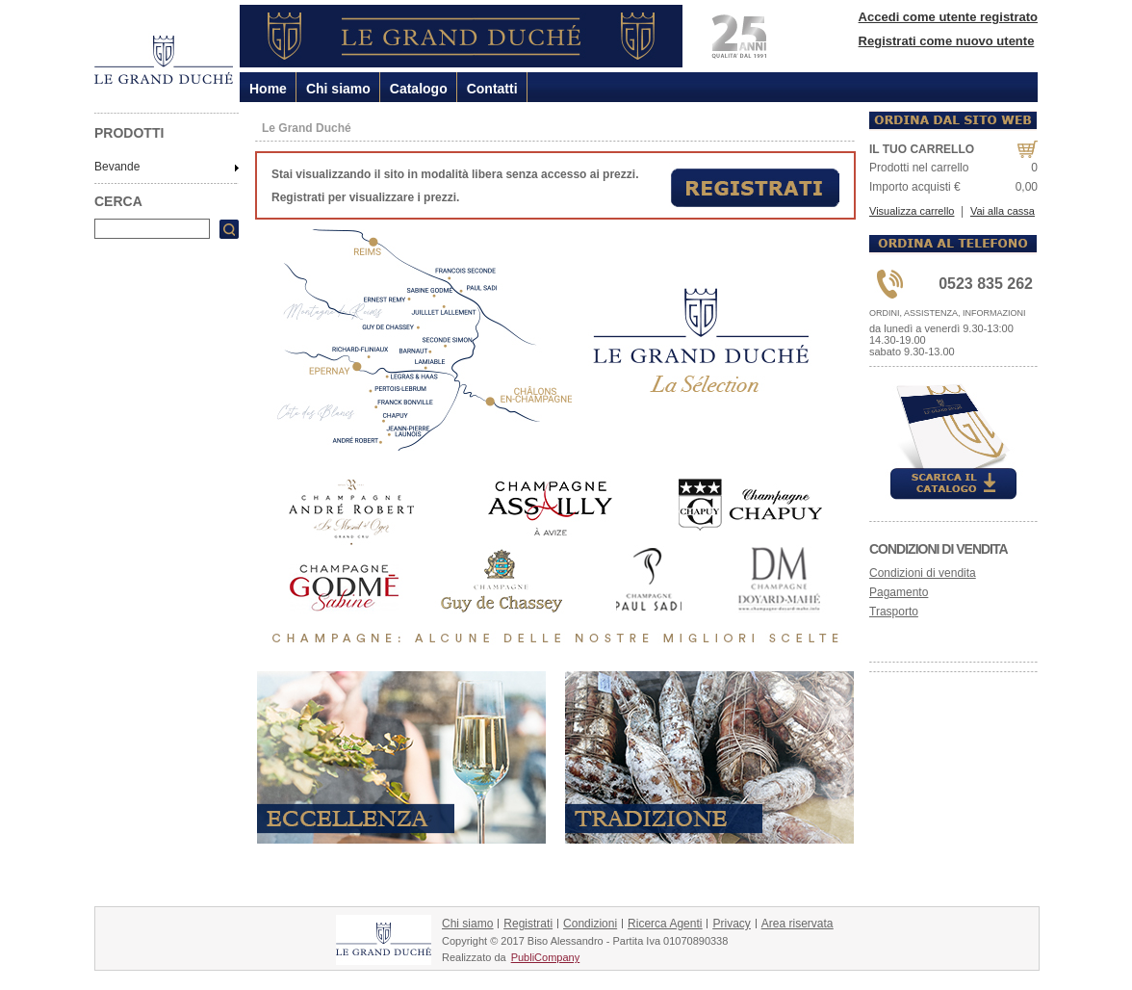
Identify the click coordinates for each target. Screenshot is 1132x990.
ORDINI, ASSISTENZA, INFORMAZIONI (947, 313)
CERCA (118, 201)
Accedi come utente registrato (948, 17)
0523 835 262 (986, 283)
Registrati (528, 923)
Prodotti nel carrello (918, 167)
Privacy (731, 923)
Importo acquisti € (915, 187)
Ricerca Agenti (665, 923)
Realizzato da (474, 957)
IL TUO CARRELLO (921, 149)
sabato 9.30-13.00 (912, 351)
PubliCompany (545, 957)
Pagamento (898, 592)
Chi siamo (338, 88)
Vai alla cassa (1002, 211)
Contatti (492, 88)
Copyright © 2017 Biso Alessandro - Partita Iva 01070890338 (585, 941)
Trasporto (893, 611)
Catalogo (419, 88)
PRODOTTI (129, 133)
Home (268, 88)
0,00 (1027, 187)
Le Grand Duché (306, 128)
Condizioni (590, 923)
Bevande (117, 166)
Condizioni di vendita (938, 549)
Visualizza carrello (911, 211)
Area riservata (797, 923)
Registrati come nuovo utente (947, 41)
